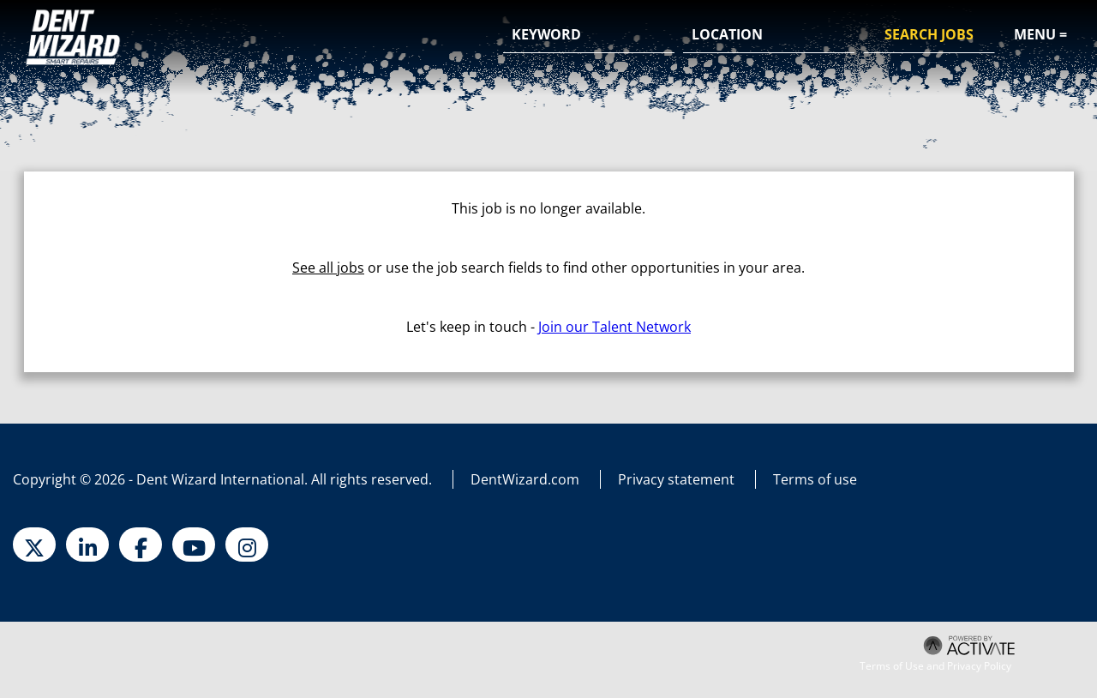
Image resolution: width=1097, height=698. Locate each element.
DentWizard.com (525, 479)
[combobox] (768, 35)
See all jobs (328, 267)
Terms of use (815, 479)
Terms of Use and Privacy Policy (935, 666)
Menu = (1040, 34)
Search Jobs (929, 34)
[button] (839, 36)
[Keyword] (588, 35)
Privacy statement (676, 479)
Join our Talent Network (614, 326)
